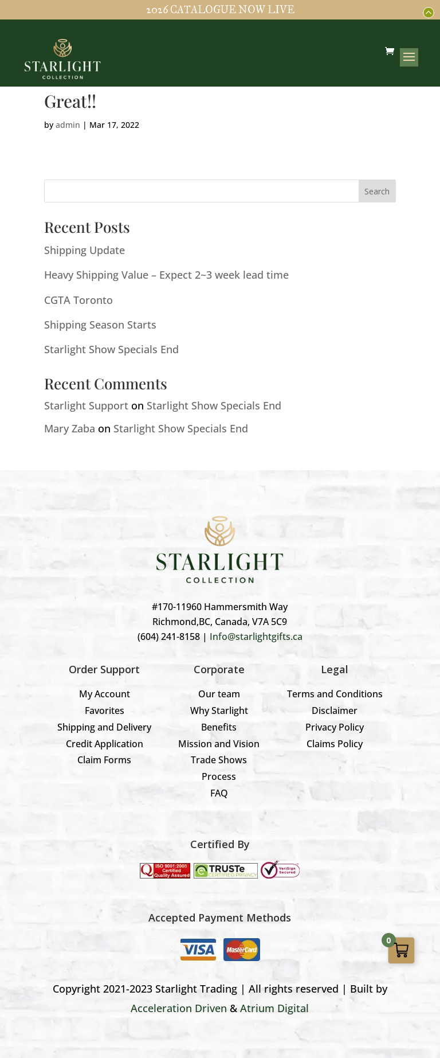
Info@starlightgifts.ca (256, 636)
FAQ (219, 793)
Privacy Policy (334, 727)
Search (377, 191)
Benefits (219, 727)
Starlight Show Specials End (111, 349)
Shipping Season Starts (100, 324)
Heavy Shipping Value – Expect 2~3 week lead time (166, 275)
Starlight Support (86, 405)
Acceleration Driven (179, 1008)
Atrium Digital (274, 1008)
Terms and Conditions (335, 694)
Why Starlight (219, 710)
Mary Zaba (69, 428)
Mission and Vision (219, 743)
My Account (104, 694)
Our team (219, 694)
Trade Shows (219, 760)
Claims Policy (335, 743)
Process (219, 776)
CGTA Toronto (78, 300)
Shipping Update (84, 250)
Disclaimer (335, 710)
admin (68, 124)
